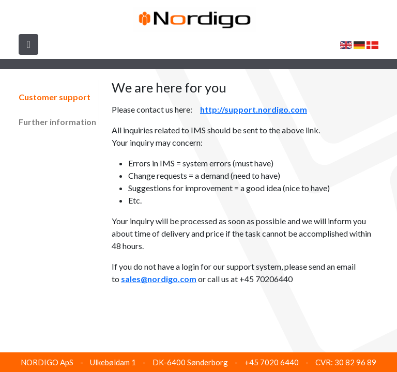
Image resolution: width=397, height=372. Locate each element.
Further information (57, 122)
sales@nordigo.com (158, 279)
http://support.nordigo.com (253, 109)
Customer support (54, 97)
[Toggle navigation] (28, 44)
